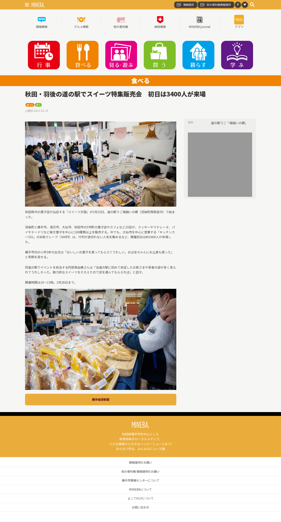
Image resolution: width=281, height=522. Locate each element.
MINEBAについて (140, 489)
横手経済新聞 (100, 399)
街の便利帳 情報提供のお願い (140, 471)
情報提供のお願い (140, 462)
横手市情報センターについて (140, 480)
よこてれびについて (140, 498)
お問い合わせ (140, 507)
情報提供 (185, 5)
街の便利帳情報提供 (215, 5)
